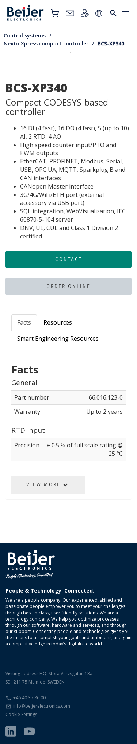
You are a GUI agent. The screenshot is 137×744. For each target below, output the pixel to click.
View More (47, 484)
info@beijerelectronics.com (41, 706)
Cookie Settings (21, 714)
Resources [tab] (57, 322)
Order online (68, 286)
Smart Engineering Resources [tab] (58, 339)
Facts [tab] (24, 322)
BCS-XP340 (111, 43)
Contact (68, 259)
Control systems (25, 35)
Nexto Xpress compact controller (46, 43)
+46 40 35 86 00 (29, 697)
